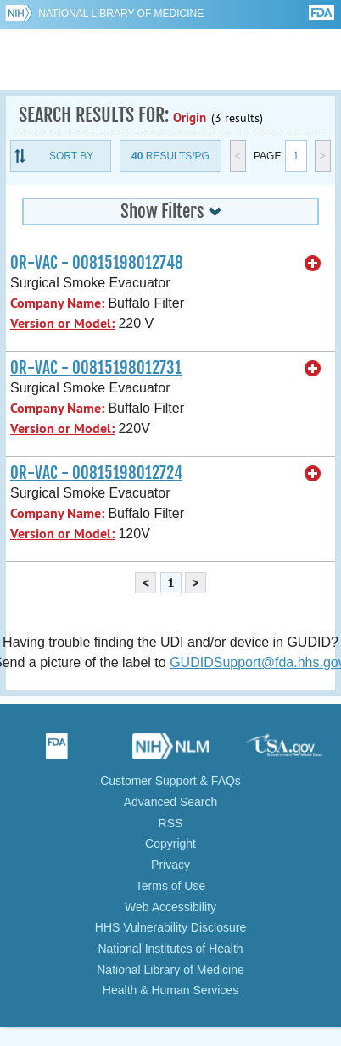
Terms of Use (170, 886)
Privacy (170, 864)
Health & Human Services (170, 990)
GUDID (170, 59)
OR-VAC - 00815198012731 (96, 368)
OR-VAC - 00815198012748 (96, 263)
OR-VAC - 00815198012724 (96, 473)
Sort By (71, 156)
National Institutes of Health (170, 948)
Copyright (170, 843)
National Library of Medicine (121, 13)
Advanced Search (171, 802)
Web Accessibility (170, 907)
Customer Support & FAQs (170, 780)
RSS (171, 823)
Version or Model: (62, 323)
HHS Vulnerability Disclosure (170, 927)
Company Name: (57, 303)
